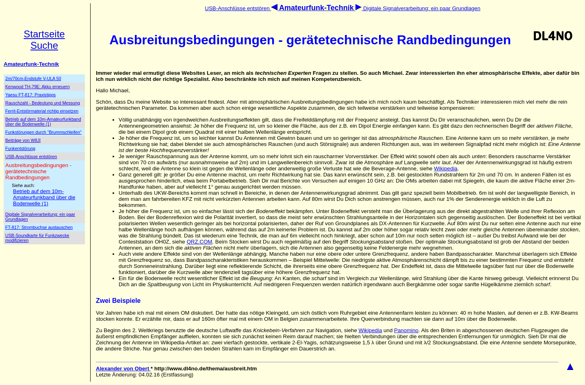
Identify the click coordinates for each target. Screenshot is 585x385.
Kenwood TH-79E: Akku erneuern (37, 86)
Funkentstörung (20, 148)
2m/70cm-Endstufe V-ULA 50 (33, 78)
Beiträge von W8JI (23, 140)
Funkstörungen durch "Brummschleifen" (43, 132)
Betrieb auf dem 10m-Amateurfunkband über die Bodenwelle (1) (43, 121)
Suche (44, 45)
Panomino (406, 330)
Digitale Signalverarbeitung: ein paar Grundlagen (417, 8)
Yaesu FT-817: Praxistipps (30, 94)
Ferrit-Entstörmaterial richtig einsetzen (41, 111)
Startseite (44, 33)
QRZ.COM (199, 242)
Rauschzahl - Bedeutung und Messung (42, 102)
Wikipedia (445, 168)
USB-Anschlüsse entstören (242, 8)
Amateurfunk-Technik (31, 64)
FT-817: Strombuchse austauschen (39, 227)
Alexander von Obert (123, 368)
